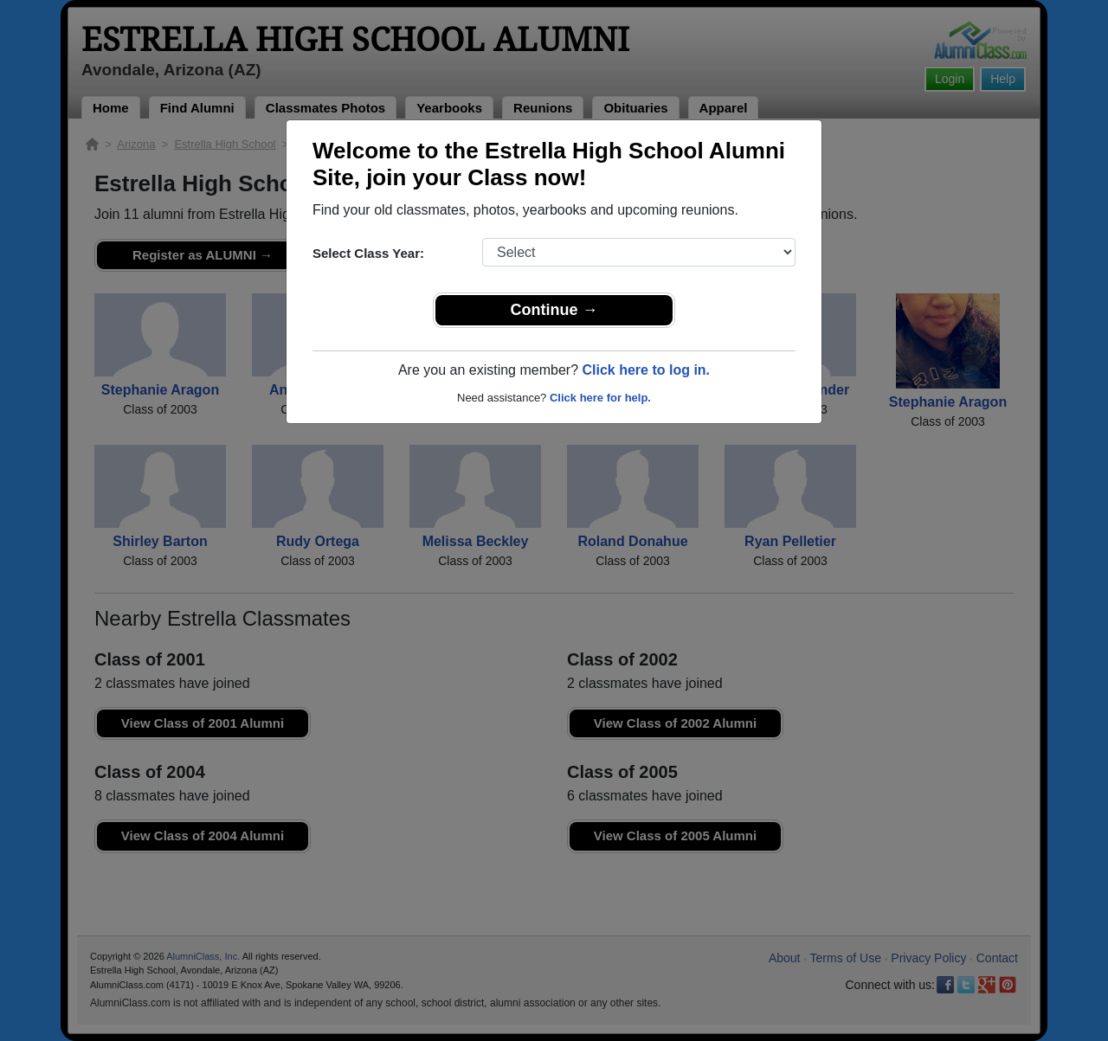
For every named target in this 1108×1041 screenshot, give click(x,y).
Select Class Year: (368, 253)
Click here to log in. (646, 370)
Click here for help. (600, 397)
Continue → (554, 309)
